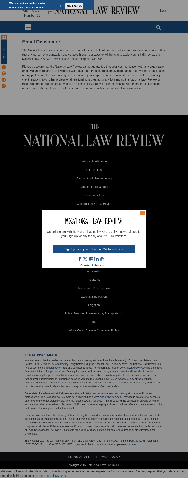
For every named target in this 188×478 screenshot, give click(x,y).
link (96, 259)
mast (91, 259)
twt (85, 259)
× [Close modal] (142, 212)
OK (61, 6)
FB (80, 259)
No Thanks (74, 6)
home (102, 259)
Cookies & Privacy (92, 265)
